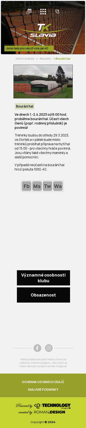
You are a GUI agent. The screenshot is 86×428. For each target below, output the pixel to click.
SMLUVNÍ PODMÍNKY (43, 389)
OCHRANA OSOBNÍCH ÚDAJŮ (43, 382)
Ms (37, 186)
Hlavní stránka (25, 58)
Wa (58, 186)
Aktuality (45, 58)
